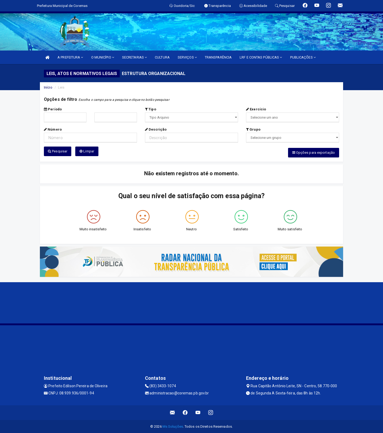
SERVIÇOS (187, 57)
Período (53, 109)
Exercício (256, 109)
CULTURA (162, 57)
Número (53, 129)
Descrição (155, 129)
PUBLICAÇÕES (303, 57)
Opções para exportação (313, 153)
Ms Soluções (173, 426)
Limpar (87, 151)
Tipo (150, 109)
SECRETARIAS (134, 57)
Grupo (253, 129)
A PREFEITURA (70, 57)
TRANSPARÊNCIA (218, 57)
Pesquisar (57, 151)
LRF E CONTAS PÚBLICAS (261, 57)
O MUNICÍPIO (102, 57)
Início (48, 87)
